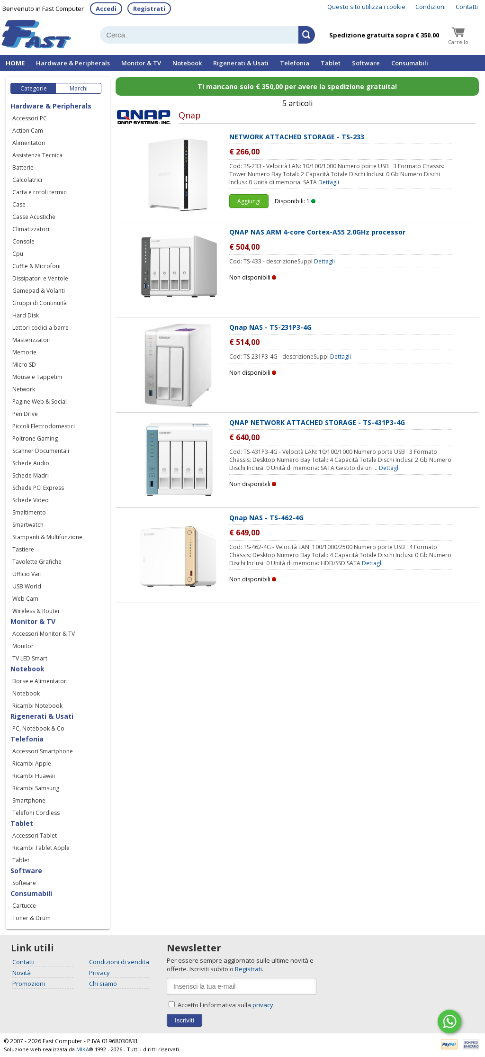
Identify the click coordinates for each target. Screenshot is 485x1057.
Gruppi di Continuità (39, 303)
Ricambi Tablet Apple (41, 848)
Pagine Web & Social (39, 402)
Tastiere (23, 549)
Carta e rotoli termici (40, 192)
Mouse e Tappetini (37, 377)
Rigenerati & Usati (241, 63)
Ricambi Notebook (37, 706)
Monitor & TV (141, 63)
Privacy (99, 972)
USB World (26, 586)
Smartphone (28, 800)
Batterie (23, 167)
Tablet (331, 63)
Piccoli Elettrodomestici (43, 426)
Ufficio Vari (27, 574)
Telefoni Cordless (36, 813)
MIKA (82, 1049)
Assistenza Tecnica (37, 155)
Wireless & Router (36, 611)
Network (23, 389)
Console (23, 241)
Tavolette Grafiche (37, 562)
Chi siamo (103, 983)
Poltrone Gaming (35, 438)
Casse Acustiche (33, 217)
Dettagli (328, 182)
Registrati (149, 8)
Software (366, 63)
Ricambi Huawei (33, 776)
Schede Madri (30, 475)
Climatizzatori (30, 229)
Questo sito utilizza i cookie (366, 6)
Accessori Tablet (34, 835)
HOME (15, 63)
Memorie (24, 352)
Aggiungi (248, 201)
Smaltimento (29, 512)
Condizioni (430, 6)
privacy (262, 1005)
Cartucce (24, 906)
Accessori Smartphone (42, 751)
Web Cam (25, 599)
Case (19, 204)
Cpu (17, 254)
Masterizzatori (31, 340)
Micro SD (24, 365)
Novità (21, 972)
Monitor (23, 646)
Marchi (79, 88)
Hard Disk (25, 315)
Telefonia (294, 63)
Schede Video (30, 500)
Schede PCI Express (38, 488)
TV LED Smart (29, 658)
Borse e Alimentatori (40, 681)
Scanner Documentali (40, 451)
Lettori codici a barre (40, 328)
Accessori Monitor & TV (43, 634)
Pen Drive (25, 414)
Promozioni (28, 983)
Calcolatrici (27, 180)
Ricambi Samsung (35, 788)
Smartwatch (28, 525)
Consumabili (409, 63)
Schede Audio (30, 463)
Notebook (187, 63)
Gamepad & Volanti (38, 291)
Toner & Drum (31, 918)
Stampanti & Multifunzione (47, 537)
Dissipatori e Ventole (40, 278)
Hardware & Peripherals (73, 63)
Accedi (106, 8)
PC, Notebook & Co (38, 728)
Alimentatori (28, 143)
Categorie (33, 88)
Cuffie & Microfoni (36, 266)
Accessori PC (29, 118)
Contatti (467, 6)
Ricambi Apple (31, 763)
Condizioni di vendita (119, 962)
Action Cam (27, 130)
